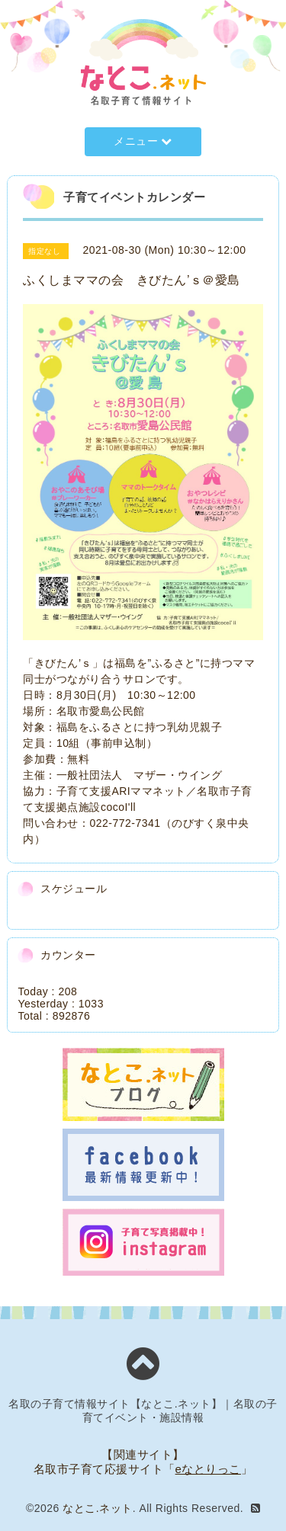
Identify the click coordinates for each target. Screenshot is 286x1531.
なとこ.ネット (97, 1508)
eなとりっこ (208, 1468)
